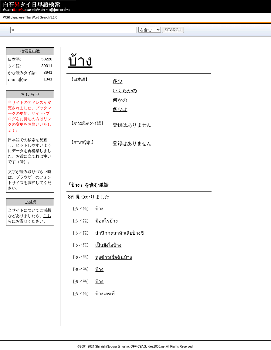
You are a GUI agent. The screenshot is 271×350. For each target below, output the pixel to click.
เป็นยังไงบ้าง (108, 245)
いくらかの (125, 90)
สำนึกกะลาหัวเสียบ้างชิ (119, 233)
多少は (120, 109)
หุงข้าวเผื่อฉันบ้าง (113, 257)
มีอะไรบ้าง (106, 220)
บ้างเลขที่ (105, 293)
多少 (117, 81)
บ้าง (80, 61)
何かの (120, 100)
